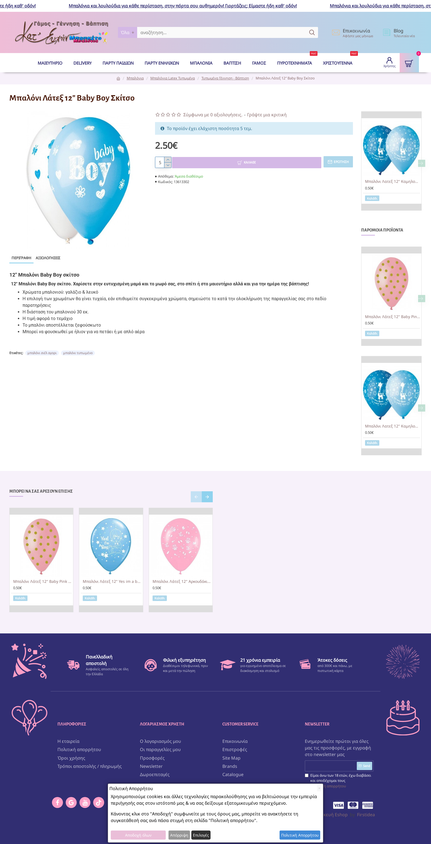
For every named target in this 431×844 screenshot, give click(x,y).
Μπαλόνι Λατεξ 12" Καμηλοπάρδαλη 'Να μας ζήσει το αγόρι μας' (392, 181)
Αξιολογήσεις (48, 257)
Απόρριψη (179, 835)
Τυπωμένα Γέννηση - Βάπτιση (225, 78)
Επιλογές (201, 835)
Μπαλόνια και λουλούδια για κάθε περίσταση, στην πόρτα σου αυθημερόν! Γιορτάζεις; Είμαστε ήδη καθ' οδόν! (188, 6)
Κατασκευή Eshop (329, 813)
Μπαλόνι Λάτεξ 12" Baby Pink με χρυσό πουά (392, 316)
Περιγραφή (21, 257)
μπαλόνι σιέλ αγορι (42, 348)
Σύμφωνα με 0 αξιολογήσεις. (212, 115)
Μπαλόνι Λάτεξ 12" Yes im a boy (112, 581)
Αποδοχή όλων (138, 835)
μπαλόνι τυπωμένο (78, 348)
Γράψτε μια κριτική (267, 115)
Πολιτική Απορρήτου (300, 835)
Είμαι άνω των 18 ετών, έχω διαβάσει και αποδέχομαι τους (338, 779)
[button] (421, 163)
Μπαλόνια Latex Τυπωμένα (172, 78)
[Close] (319, 788)
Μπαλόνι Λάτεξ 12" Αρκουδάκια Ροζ (182, 581)
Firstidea (366, 813)
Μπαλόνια (135, 78)
